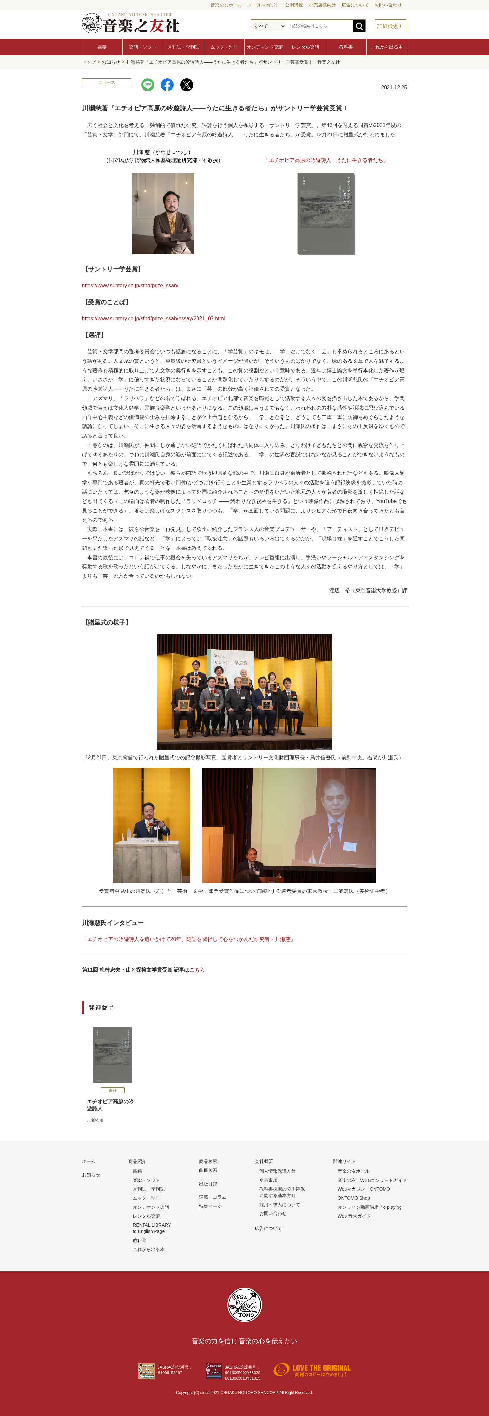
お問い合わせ (388, 4)
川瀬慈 (93, 1119)
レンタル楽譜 (305, 47)
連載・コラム (212, 1196)
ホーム (89, 1160)
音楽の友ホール (226, 4)
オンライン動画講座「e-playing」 (372, 1206)
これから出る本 (387, 47)
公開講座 (294, 4)
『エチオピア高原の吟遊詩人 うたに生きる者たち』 (326, 160)
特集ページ (210, 1205)
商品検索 (208, 1160)
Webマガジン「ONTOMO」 (366, 1188)
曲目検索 (208, 1169)
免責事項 (268, 1179)
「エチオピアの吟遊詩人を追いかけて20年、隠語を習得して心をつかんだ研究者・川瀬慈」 (189, 939)
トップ (89, 62)
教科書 (346, 47)
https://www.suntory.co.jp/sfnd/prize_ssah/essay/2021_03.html (153, 318)
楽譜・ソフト (142, 47)
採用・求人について (279, 1204)
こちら (197, 969)
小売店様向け (322, 4)
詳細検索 (387, 26)
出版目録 (208, 1183)
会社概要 (264, 1160)
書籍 (102, 47)
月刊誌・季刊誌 (183, 47)
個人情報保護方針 (277, 1170)
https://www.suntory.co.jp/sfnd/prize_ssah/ (130, 285)
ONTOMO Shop (354, 1197)
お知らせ (111, 62)
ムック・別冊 (224, 47)
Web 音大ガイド (354, 1215)
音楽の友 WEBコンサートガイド (372, 1179)
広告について (355, 4)
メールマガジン (264, 4)
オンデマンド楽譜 (265, 47)
